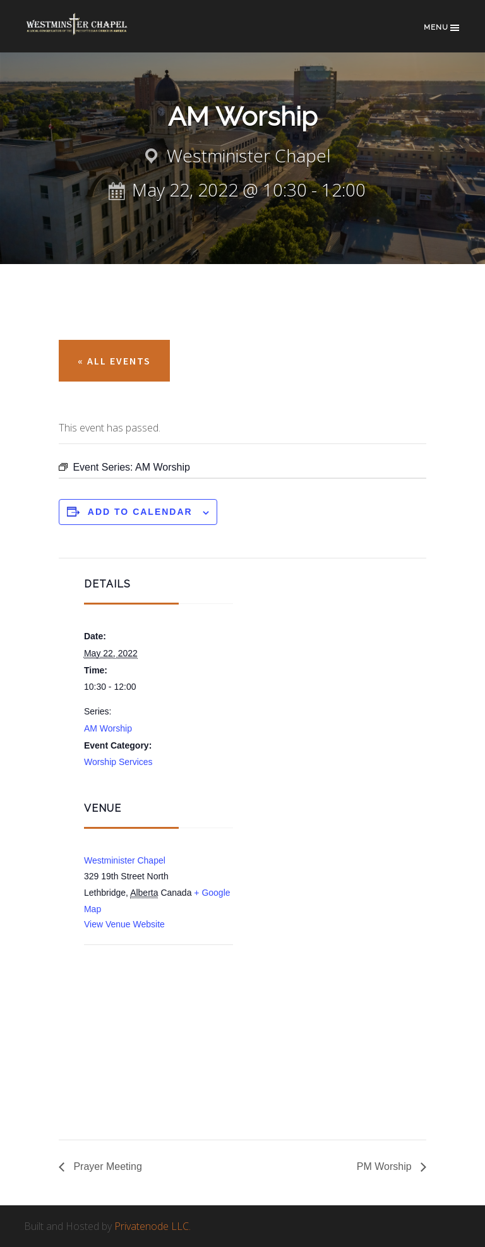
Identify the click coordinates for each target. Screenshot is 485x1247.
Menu (442, 27)
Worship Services (118, 762)
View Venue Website (124, 924)
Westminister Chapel (124, 860)
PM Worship (385, 1166)
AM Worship (108, 728)
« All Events (114, 360)
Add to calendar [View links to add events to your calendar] (140, 512)
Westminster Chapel (87, 32)
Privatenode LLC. (152, 1226)
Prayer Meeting (106, 1166)
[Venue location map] (150, 1012)
